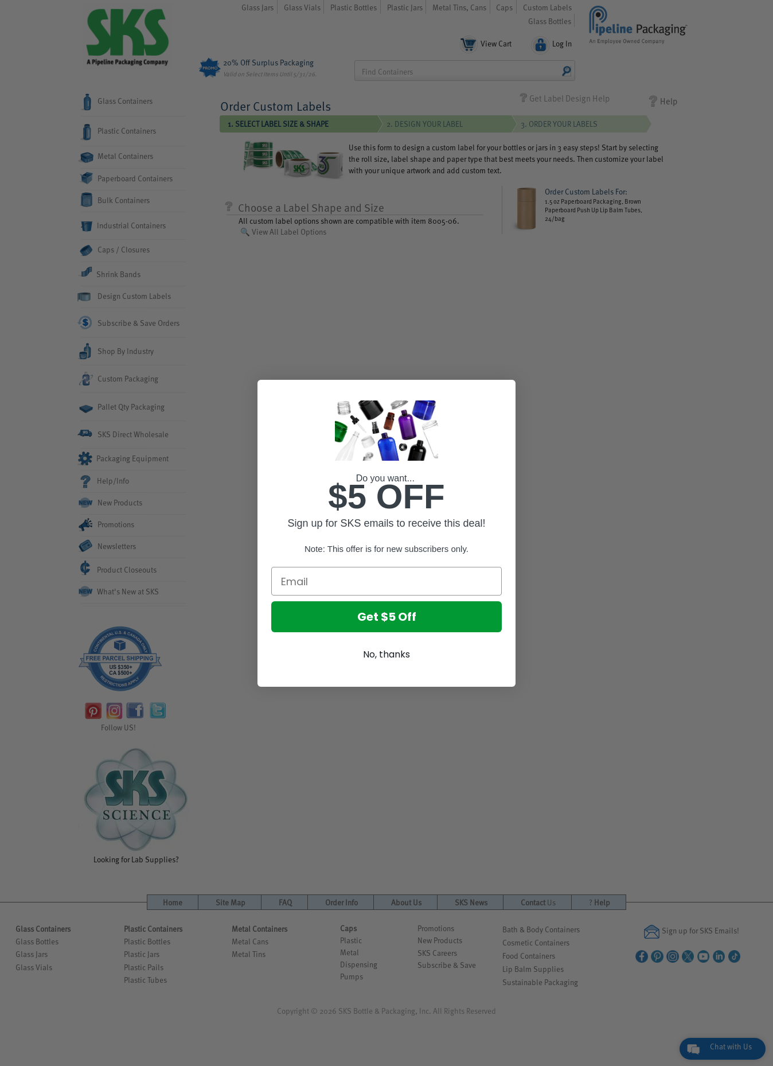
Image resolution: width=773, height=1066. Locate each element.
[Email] (386, 581)
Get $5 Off (386, 617)
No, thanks (386, 654)
